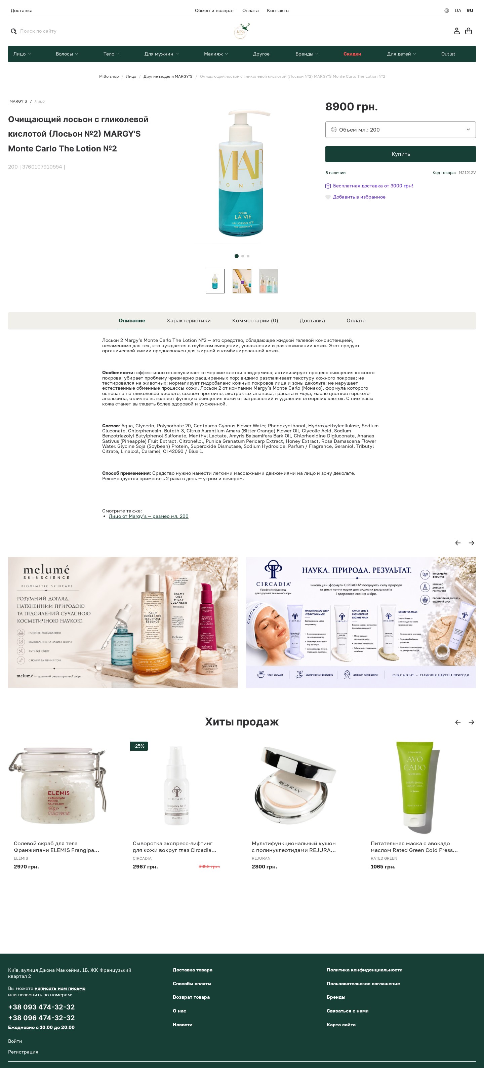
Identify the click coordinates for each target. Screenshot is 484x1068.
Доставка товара (192, 969)
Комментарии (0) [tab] (255, 320)
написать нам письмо (60, 988)
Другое (261, 54)
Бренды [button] (305, 54)
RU (470, 10)
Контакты (278, 10)
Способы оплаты (192, 983)
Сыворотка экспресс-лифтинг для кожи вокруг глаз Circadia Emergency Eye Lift (172, 846)
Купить (401, 153)
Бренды (336, 997)
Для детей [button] (399, 54)
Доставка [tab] (312, 320)
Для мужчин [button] (160, 54)
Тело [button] (110, 54)
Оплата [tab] (356, 320)
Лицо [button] (20, 54)
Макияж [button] (214, 54)
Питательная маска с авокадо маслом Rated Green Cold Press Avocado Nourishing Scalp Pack (412, 846)
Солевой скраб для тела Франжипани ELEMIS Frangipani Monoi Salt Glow (56, 846)
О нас (179, 1010)
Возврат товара (191, 997)
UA (458, 10)
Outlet (448, 54)
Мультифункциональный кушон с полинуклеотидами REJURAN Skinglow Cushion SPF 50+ (294, 846)
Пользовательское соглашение (363, 983)
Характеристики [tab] (189, 320)
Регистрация (23, 1052)
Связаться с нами (348, 1010)
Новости (183, 1024)
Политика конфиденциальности (365, 969)
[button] (237, 256)
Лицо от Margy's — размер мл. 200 (149, 516)
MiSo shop (109, 76)
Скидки (352, 54)
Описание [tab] (132, 320)
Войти (15, 1041)
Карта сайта (341, 1024)
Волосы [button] (65, 54)
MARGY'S (18, 101)
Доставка (22, 10)
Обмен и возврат (214, 10)
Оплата (250, 10)
